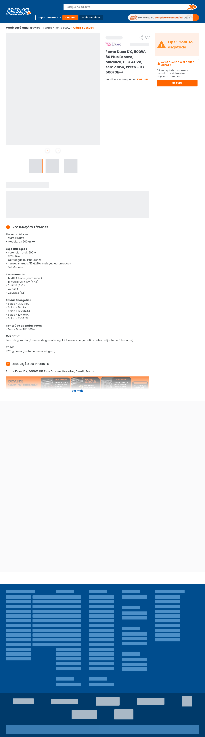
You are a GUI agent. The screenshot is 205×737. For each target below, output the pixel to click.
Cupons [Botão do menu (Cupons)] (70, 17)
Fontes (48, 28)
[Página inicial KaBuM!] (19, 11)
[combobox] (128, 7)
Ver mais (77, 391)
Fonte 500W (63, 28)
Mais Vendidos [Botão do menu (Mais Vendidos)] (91, 17)
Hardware (35, 28)
